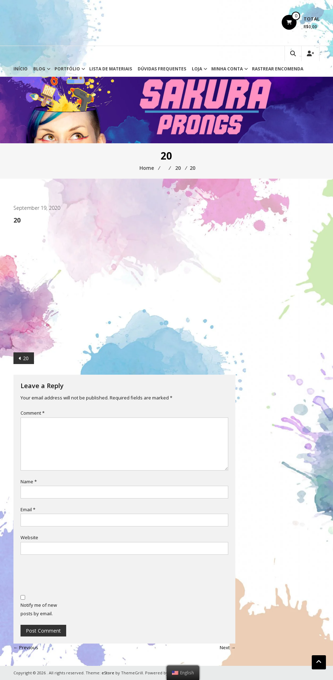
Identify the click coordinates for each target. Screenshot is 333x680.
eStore (108, 672)
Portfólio (67, 69)
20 (26, 358)
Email (28, 509)
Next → (227, 647)
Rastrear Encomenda (277, 69)
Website (29, 537)
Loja (197, 69)
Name (29, 481)
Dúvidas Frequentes (162, 69)
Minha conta (227, 69)
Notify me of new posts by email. (39, 609)
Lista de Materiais (110, 69)
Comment (33, 413)
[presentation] (74, 575)
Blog (39, 69)
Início (20, 69)
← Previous (25, 647)
